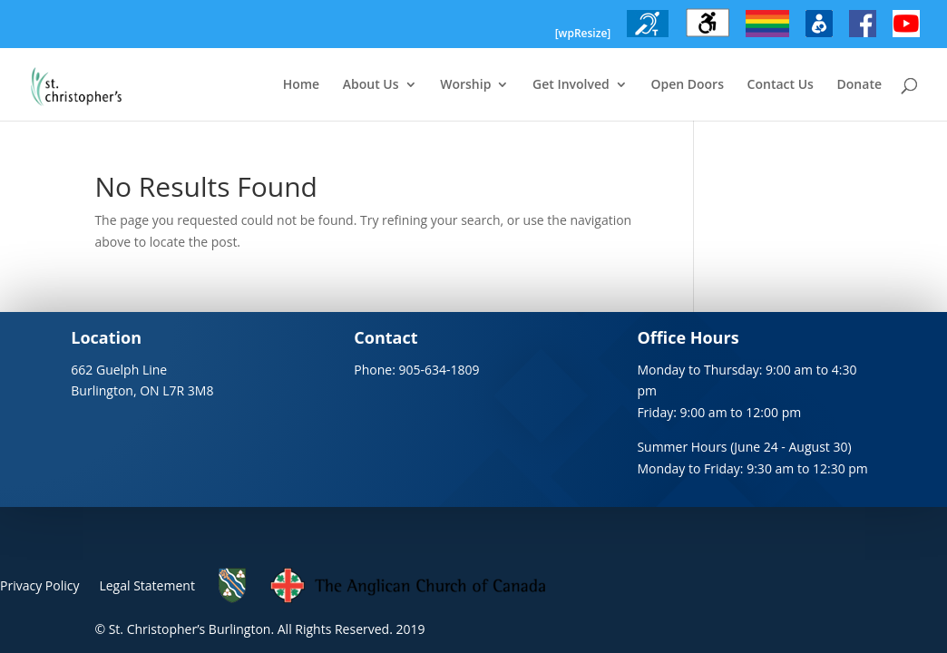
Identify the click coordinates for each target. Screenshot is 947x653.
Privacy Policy (39, 585)
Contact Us (780, 85)
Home (301, 85)
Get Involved (571, 85)
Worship (465, 85)
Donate (859, 85)
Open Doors (687, 85)
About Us (371, 85)
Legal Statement (146, 585)
